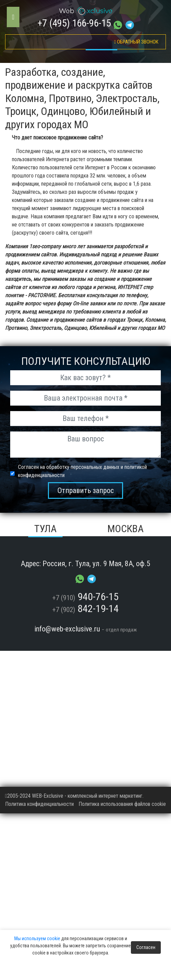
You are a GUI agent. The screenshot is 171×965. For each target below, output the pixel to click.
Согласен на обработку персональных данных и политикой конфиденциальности (82, 471)
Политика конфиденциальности (39, 804)
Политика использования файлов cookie (122, 804)
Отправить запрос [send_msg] (85, 490)
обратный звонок (136, 42)
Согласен (145, 947)
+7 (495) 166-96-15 (74, 23)
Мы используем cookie (37, 938)
